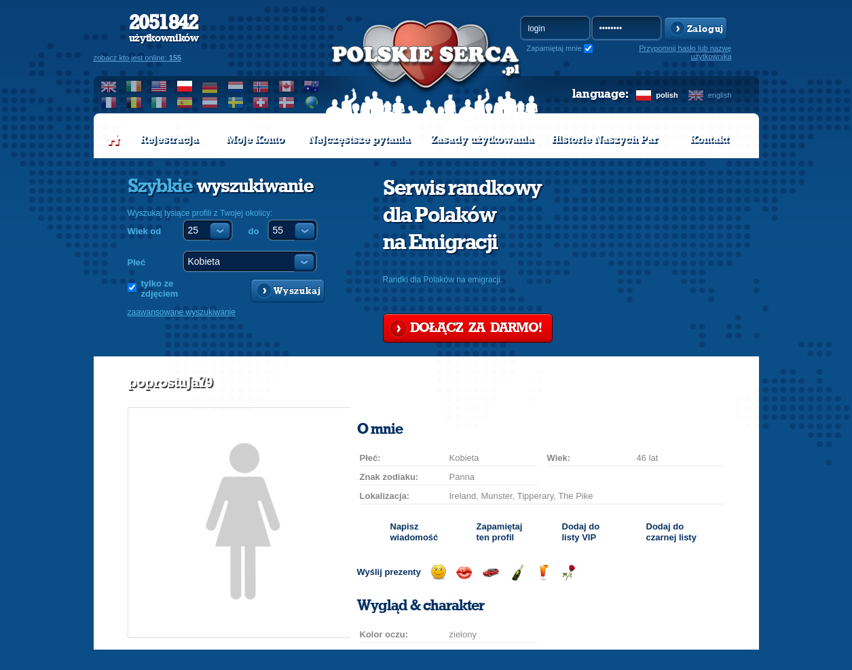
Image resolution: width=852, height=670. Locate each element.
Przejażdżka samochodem (490, 572)
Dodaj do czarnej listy (671, 531)
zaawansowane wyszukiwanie (182, 312)
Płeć (137, 262)
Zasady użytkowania (482, 139)
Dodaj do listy (581, 531)
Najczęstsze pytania (359, 139)
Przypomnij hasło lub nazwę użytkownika (685, 52)
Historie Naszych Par (604, 139)
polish (667, 95)
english (720, 95)
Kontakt (709, 139)
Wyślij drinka (543, 572)
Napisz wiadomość (414, 531)
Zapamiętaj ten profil (500, 531)
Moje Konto (255, 139)
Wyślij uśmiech (438, 572)
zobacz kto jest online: (138, 58)
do (253, 231)
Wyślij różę (568, 572)
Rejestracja (169, 139)
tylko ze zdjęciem (160, 288)
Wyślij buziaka (464, 572)
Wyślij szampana (517, 572)
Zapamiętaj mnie (554, 48)
